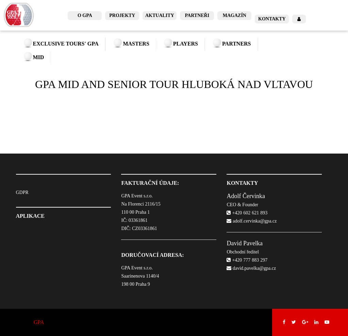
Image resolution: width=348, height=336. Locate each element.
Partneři (197, 15)
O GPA (85, 15)
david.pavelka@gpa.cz (251, 268)
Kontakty (272, 18)
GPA (39, 322)
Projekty (122, 15)
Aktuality (159, 15)
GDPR (22, 192)
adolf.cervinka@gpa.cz (252, 221)
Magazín (234, 15)
